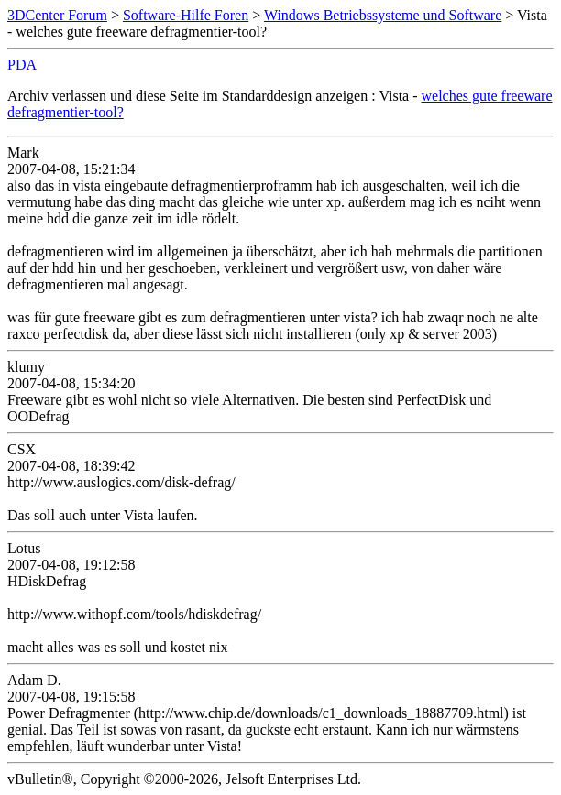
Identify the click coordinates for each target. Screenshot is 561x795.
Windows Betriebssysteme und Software (382, 15)
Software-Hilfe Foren (185, 15)
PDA (22, 64)
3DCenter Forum (57, 15)
